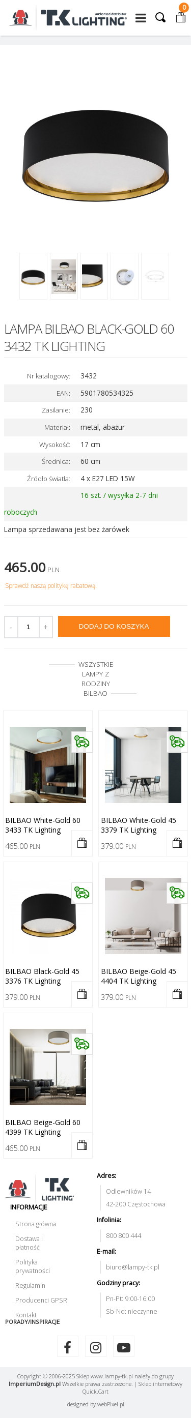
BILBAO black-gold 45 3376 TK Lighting (42, 976)
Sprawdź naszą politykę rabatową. (51, 585)
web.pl (110, 1404)
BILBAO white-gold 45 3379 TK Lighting (138, 825)
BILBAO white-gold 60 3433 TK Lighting (42, 825)
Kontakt (26, 1315)
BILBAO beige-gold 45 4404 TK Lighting (138, 976)
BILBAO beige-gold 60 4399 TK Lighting (42, 1127)
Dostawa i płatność (29, 1243)
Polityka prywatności (32, 1266)
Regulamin (30, 1285)
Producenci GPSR (41, 1300)
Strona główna (35, 1224)
